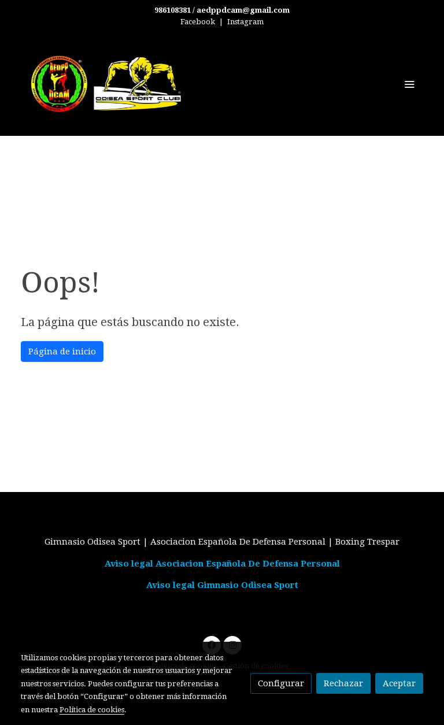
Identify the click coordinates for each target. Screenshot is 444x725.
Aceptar (399, 683)
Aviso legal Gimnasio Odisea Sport (222, 585)
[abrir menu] (409, 84)
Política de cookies (92, 709)
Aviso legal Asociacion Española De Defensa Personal (222, 563)
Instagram (245, 21)
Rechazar (343, 683)
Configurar (281, 683)
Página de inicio (62, 351)
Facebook (197, 21)
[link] (106, 84)
